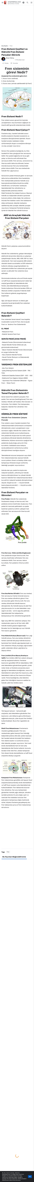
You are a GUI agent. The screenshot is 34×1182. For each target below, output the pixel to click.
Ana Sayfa (4, 46)
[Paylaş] (5, 63)
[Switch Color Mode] (23, 2)
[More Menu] (31, 2)
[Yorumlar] (14, 63)
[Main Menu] (2, 2)
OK (30, 1176)
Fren (11, 46)
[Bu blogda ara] (27, 2)
